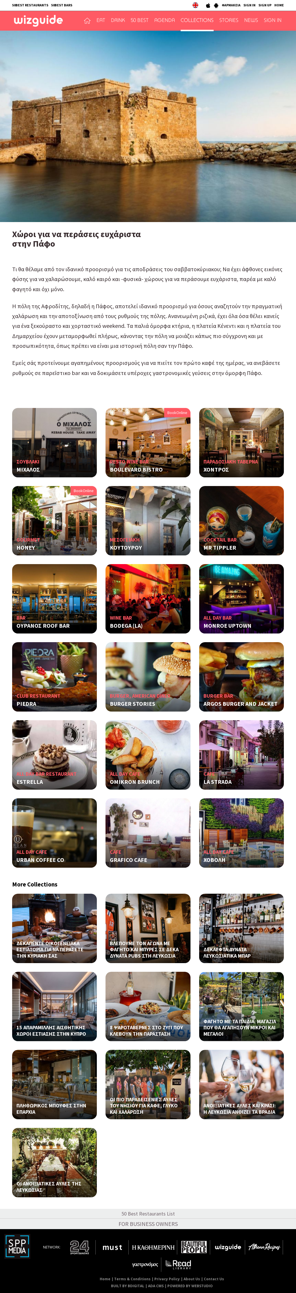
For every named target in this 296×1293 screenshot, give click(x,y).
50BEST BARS (61, 5)
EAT (101, 20)
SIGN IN (249, 5)
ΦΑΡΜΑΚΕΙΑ (231, 5)
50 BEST (140, 20)
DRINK (118, 20)
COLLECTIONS (197, 20)
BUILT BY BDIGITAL (127, 1285)
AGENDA (164, 20)
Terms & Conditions (132, 1279)
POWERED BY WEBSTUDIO (190, 1285)
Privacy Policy (167, 1279)
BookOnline (177, 412)
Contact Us (214, 1279)
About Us (192, 1279)
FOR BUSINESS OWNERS (148, 1223)
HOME (279, 5)
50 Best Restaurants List (148, 1213)
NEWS (251, 20)
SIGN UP (264, 5)
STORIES (228, 20)
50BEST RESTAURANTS (30, 5)
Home (105, 1279)
